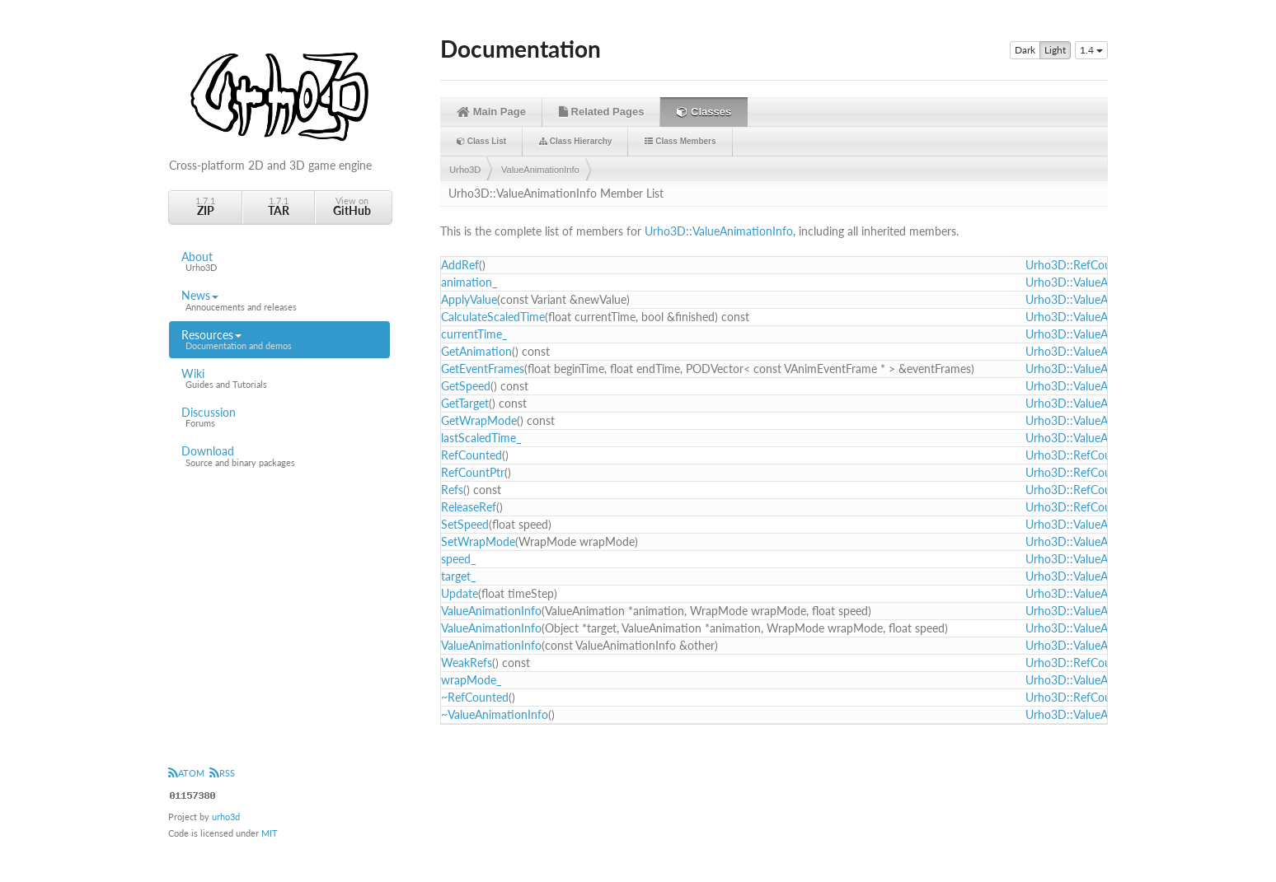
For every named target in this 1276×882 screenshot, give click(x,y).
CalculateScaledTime (493, 317)
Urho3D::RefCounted (1079, 265)
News (279, 300)
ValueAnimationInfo (540, 170)
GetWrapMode (479, 420)
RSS (222, 773)
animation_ (469, 282)
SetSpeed (465, 524)
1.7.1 (205, 206)
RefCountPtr (472, 472)
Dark (1025, 50)
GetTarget (465, 403)
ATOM (186, 773)
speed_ (458, 559)
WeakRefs (466, 663)
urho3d (226, 816)
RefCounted (471, 455)
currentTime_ (474, 334)
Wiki (279, 378)
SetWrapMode (478, 541)
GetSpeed (465, 386)
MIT (269, 833)
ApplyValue (469, 299)
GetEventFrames (482, 369)
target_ (458, 576)
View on (352, 206)
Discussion (279, 417)
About (279, 262)
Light (1055, 50)
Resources (279, 340)
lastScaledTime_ (481, 438)
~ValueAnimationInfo (494, 714)
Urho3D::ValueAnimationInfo (719, 231)
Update (459, 593)
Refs (452, 490)
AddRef (460, 265)
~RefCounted (475, 697)
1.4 (1091, 50)
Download (279, 456)
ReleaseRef (468, 507)
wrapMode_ (471, 680)
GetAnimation (476, 351)
